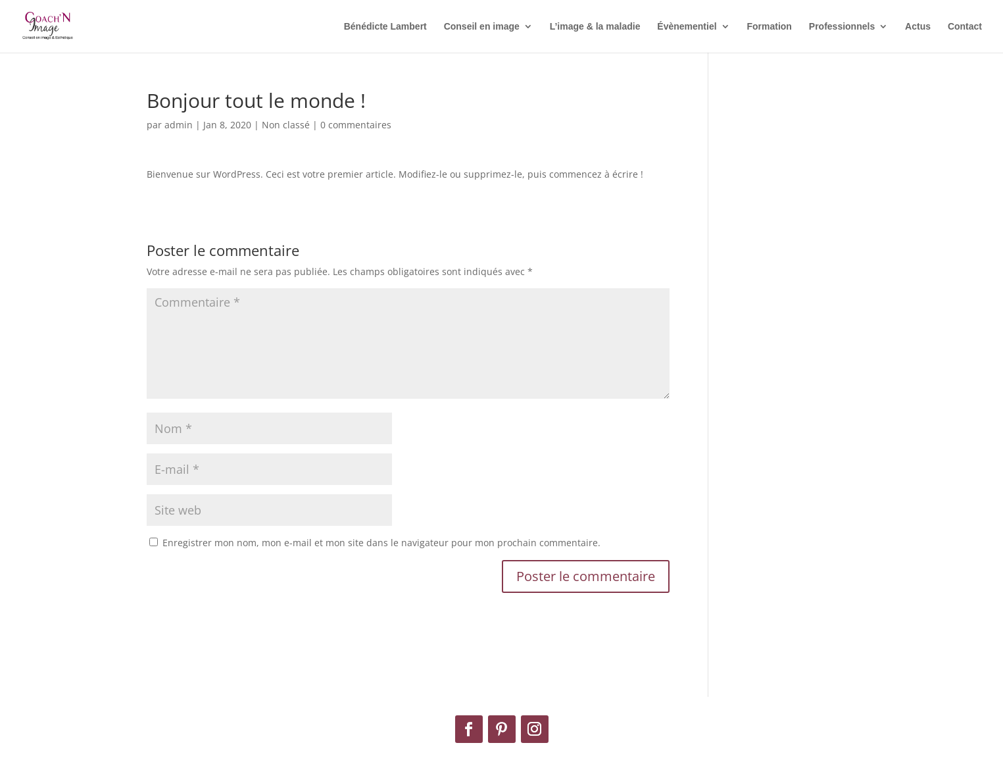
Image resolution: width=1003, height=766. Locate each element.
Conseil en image (482, 27)
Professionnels (842, 27)
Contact (965, 27)
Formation (768, 27)
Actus (918, 27)
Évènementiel (686, 27)
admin (178, 124)
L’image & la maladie (595, 27)
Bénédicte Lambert (385, 27)
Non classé (286, 124)
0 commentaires (355, 124)
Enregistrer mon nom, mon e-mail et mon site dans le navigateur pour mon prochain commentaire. (381, 542)
